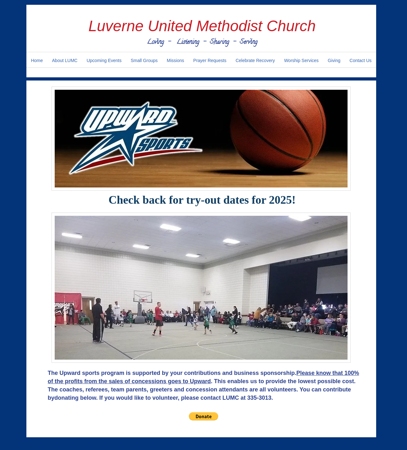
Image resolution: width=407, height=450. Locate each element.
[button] (203, 416)
